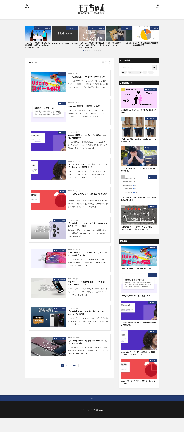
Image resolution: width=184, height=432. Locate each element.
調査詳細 (155, 28)
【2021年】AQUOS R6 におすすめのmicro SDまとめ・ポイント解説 (88, 324)
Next (74, 378)
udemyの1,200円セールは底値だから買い (87, 110)
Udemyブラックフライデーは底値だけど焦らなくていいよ (87, 204)
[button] (27, 36)
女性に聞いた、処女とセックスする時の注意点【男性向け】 (138, 115)
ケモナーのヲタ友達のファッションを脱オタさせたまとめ (118, 44)
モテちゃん (99, 423)
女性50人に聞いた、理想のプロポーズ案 (64, 44)
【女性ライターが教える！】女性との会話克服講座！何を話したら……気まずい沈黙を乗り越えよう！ (37, 47)
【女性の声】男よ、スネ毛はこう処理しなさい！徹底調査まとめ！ (138, 144)
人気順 (37, 66)
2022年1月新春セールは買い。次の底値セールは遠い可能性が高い (88, 141)
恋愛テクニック (73, 28)
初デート (153, 182)
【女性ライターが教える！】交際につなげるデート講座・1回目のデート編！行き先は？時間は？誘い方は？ (92, 47)
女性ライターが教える (135, 75)
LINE (145, 75)
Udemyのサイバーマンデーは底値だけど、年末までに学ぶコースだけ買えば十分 (87, 172)
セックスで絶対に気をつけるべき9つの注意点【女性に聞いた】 (138, 174)
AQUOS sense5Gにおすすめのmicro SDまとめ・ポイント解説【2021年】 (88, 294)
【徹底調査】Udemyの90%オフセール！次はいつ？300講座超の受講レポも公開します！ (138, 235)
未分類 (63, 200)
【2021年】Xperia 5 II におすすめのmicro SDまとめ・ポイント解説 (87, 354)
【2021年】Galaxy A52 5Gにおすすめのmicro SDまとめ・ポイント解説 (87, 234)
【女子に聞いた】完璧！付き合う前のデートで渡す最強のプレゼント (138, 204)
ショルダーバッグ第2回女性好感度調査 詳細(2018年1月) (146, 44)
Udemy (63, 77)
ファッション (127, 28)
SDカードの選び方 (60, 230)
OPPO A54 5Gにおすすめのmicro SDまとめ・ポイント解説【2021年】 (87, 264)
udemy (124, 75)
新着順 (31, 66)
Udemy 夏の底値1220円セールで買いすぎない (87, 82)
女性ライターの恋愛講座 (43, 28)
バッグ (151, 75)
